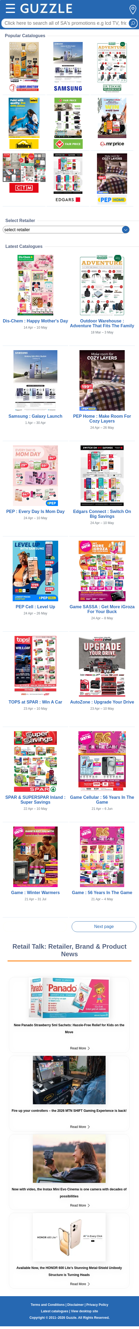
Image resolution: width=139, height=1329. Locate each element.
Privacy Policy (97, 1305)
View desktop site (84, 1311)
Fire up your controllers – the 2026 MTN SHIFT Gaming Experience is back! (69, 1111)
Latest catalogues (54, 1311)
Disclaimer (75, 1305)
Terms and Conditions (48, 1305)
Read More (79, 1048)
